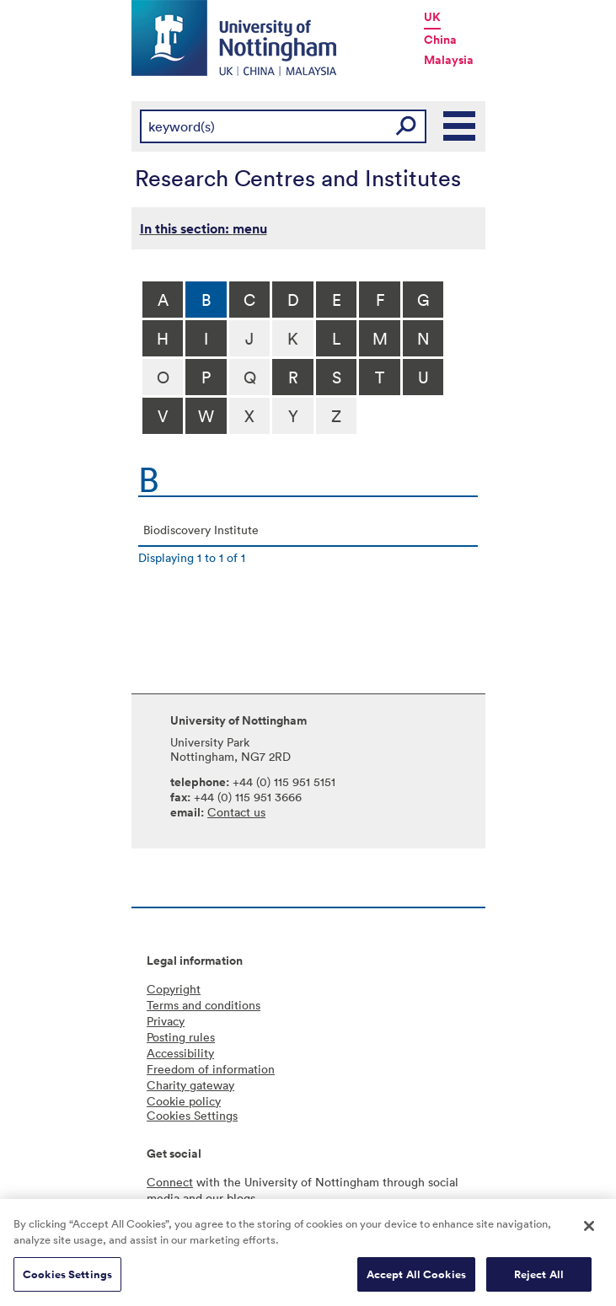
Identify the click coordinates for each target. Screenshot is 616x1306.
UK (432, 16)
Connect (170, 1182)
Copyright (174, 989)
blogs (241, 1198)
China (440, 39)
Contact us (236, 812)
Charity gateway (190, 1085)
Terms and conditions (203, 1005)
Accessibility (180, 1053)
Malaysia (449, 59)
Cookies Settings (67, 1280)
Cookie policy (184, 1101)
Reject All (539, 1280)
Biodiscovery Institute (201, 530)
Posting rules (181, 1037)
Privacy (166, 1021)
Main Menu (460, 126)
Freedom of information (211, 1069)
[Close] (589, 1231)
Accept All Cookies (416, 1280)
